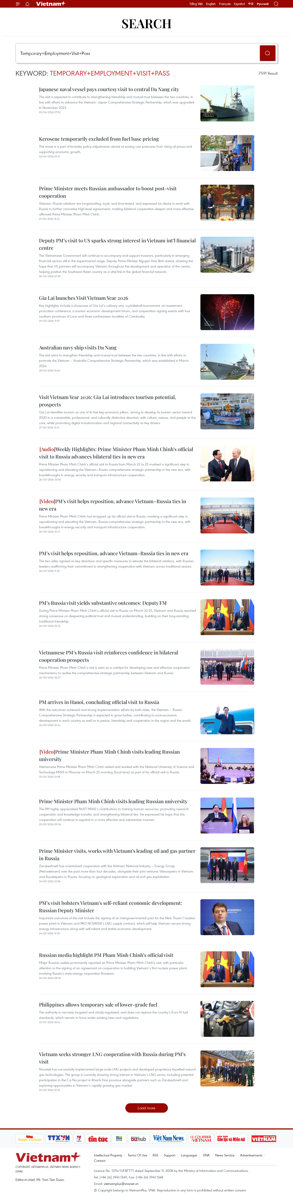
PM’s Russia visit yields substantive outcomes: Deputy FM (103, 602)
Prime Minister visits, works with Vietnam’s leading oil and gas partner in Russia (117, 854)
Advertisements (251, 1155)
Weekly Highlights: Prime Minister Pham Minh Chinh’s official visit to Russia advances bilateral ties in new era (116, 453)
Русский (263, 4)
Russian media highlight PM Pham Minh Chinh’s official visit (106, 955)
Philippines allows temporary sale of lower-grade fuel (98, 1004)
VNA (206, 1155)
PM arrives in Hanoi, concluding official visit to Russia (99, 702)
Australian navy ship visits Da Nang (78, 347)
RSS (155, 1155)
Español (239, 4)
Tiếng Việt (196, 4)
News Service (224, 1155)
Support (169, 1155)
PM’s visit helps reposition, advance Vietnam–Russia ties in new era (112, 505)
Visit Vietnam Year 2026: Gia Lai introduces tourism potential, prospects (107, 401)
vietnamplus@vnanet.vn (121, 1183)
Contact (99, 1160)
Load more (146, 1107)
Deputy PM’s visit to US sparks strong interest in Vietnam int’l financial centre (117, 244)
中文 (251, 3)
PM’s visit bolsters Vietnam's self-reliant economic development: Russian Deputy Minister (110, 906)
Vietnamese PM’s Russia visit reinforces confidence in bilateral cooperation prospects (108, 656)
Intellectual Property (108, 1155)
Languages (189, 1155)
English (211, 4)
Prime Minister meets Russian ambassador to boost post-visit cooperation (108, 192)
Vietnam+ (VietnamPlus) (51, 3)
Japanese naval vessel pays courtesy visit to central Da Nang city (109, 89)
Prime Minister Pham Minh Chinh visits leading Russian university (109, 755)
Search (147, 23)
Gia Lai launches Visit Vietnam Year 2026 (83, 297)
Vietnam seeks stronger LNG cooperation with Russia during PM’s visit (112, 1058)
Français (225, 4)
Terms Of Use (137, 1155)
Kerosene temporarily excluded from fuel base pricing (99, 138)
